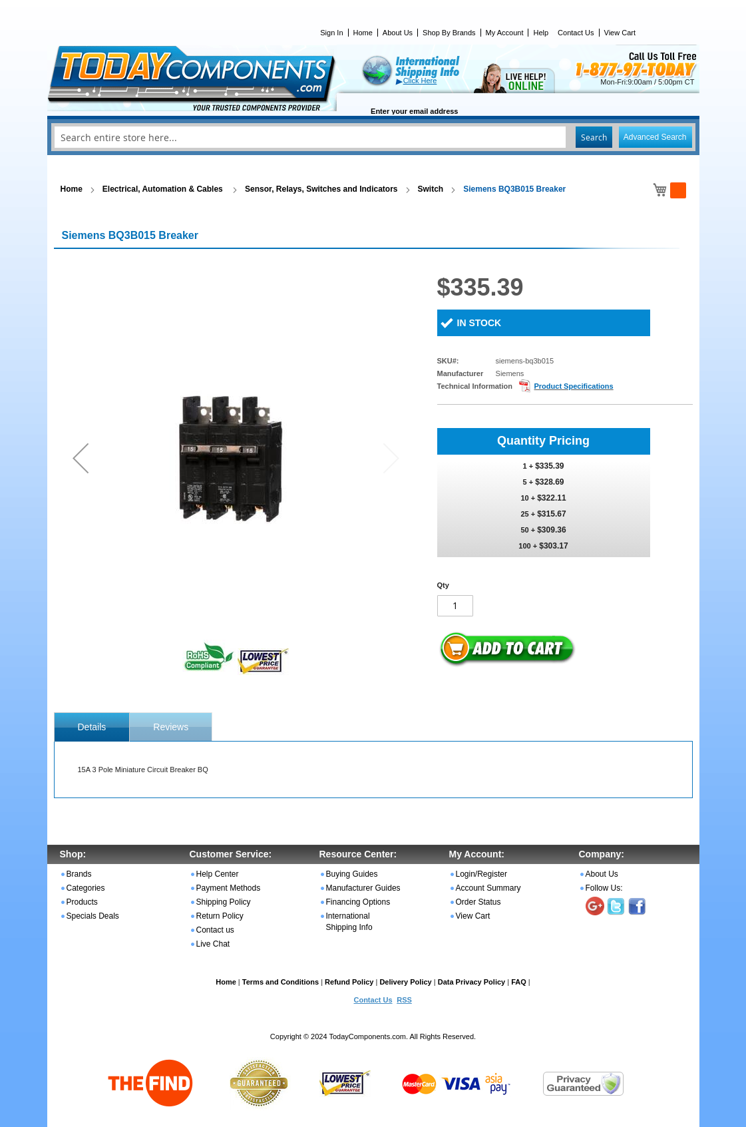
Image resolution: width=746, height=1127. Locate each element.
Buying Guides (352, 874)
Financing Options (358, 902)
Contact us (215, 930)
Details (92, 727)
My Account (505, 33)
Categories (86, 888)
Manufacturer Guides (363, 888)
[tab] (92, 727)
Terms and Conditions (280, 982)
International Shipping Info (349, 921)
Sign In (331, 33)
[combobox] (373, 137)
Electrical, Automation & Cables (163, 189)
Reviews (170, 727)
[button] (80, 458)
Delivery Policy (405, 982)
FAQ (518, 982)
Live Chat (213, 944)
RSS (404, 1000)
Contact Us (576, 33)
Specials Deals (93, 916)
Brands (79, 874)
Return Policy (220, 916)
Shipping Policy (223, 902)
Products (82, 902)
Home (363, 33)
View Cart (620, 33)
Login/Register (481, 874)
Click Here (420, 81)
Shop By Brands (449, 33)
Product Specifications (573, 386)
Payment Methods (228, 888)
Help (540, 33)
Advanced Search (655, 137)
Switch (431, 189)
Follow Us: (604, 888)
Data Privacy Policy (472, 982)
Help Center (217, 874)
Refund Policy (349, 982)
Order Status (478, 902)
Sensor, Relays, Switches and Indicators (321, 189)
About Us (398, 33)
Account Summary (488, 888)
